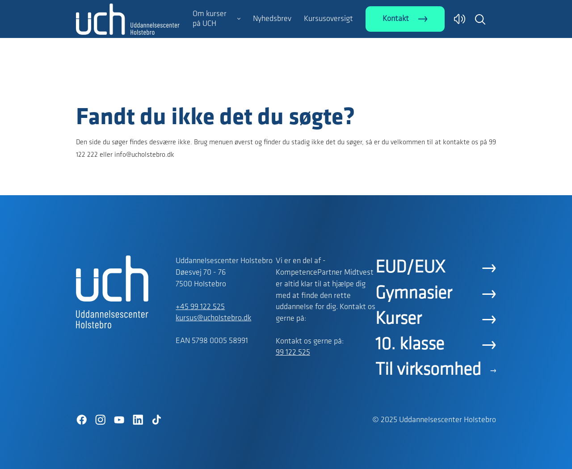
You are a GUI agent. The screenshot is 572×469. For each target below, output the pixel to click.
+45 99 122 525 (200, 307)
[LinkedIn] (137, 420)
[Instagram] (100, 420)
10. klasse (409, 345)
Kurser (398, 319)
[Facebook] (81, 420)
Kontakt (396, 19)
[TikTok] (156, 420)
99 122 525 (293, 352)
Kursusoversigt (328, 19)
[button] (480, 19)
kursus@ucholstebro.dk (213, 318)
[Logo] (128, 86)
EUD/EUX (410, 268)
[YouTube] (119, 420)
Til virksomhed (428, 370)
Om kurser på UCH (210, 19)
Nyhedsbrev (272, 19)
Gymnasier (413, 294)
